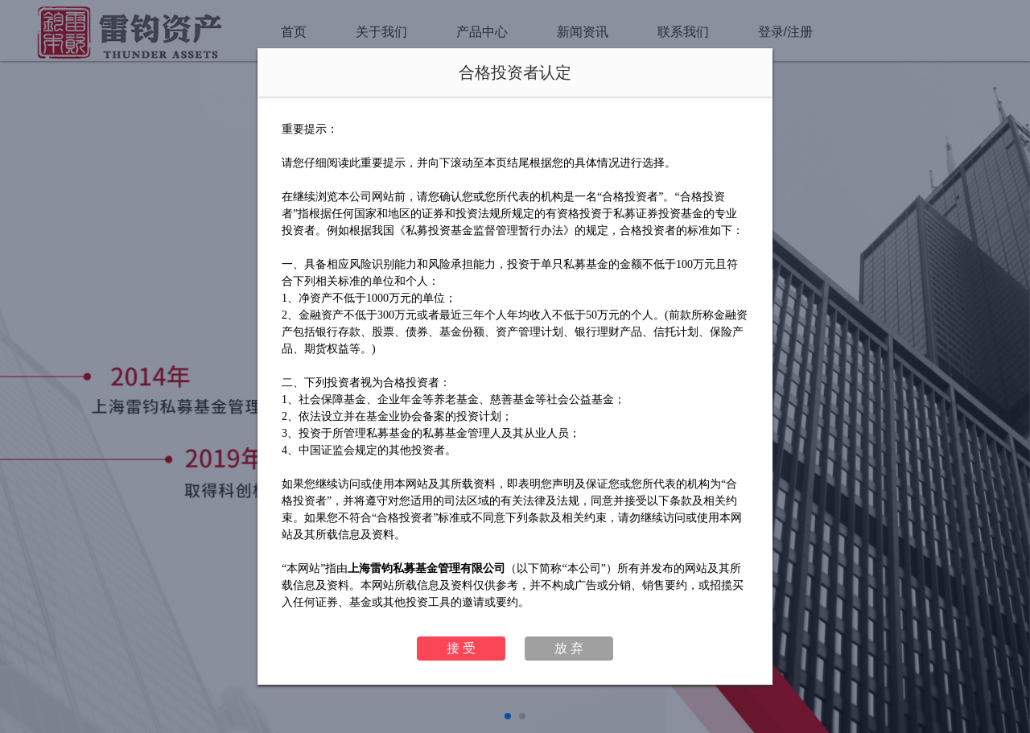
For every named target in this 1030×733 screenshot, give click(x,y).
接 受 (461, 648)
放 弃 (568, 648)
